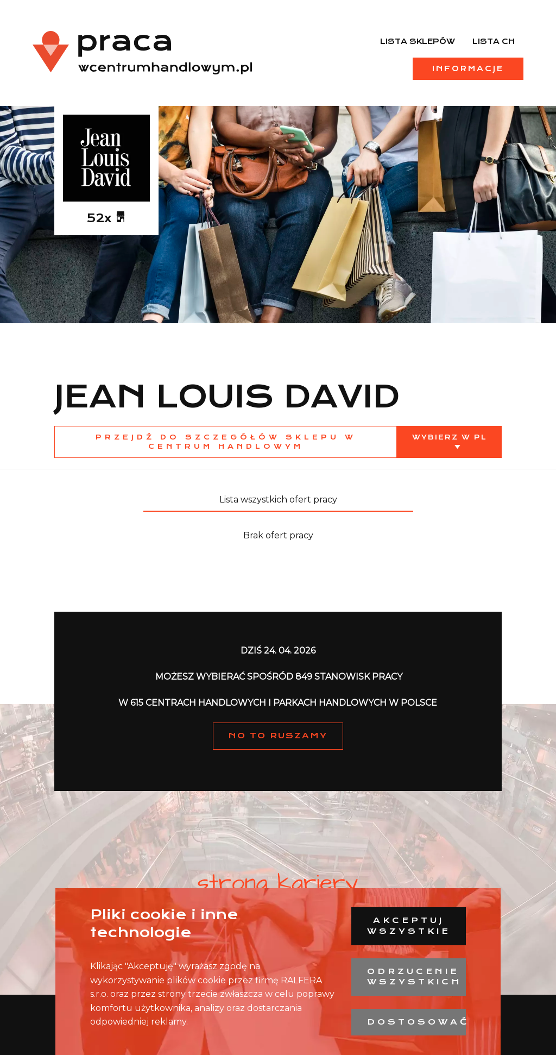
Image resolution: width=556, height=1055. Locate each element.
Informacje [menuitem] (468, 68)
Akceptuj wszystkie (409, 925)
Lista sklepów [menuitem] (417, 41)
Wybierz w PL (449, 437)
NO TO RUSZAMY (278, 735)
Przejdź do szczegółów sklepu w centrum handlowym (226, 441)
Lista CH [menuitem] (493, 41)
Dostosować (416, 1022)
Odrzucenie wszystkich (414, 976)
